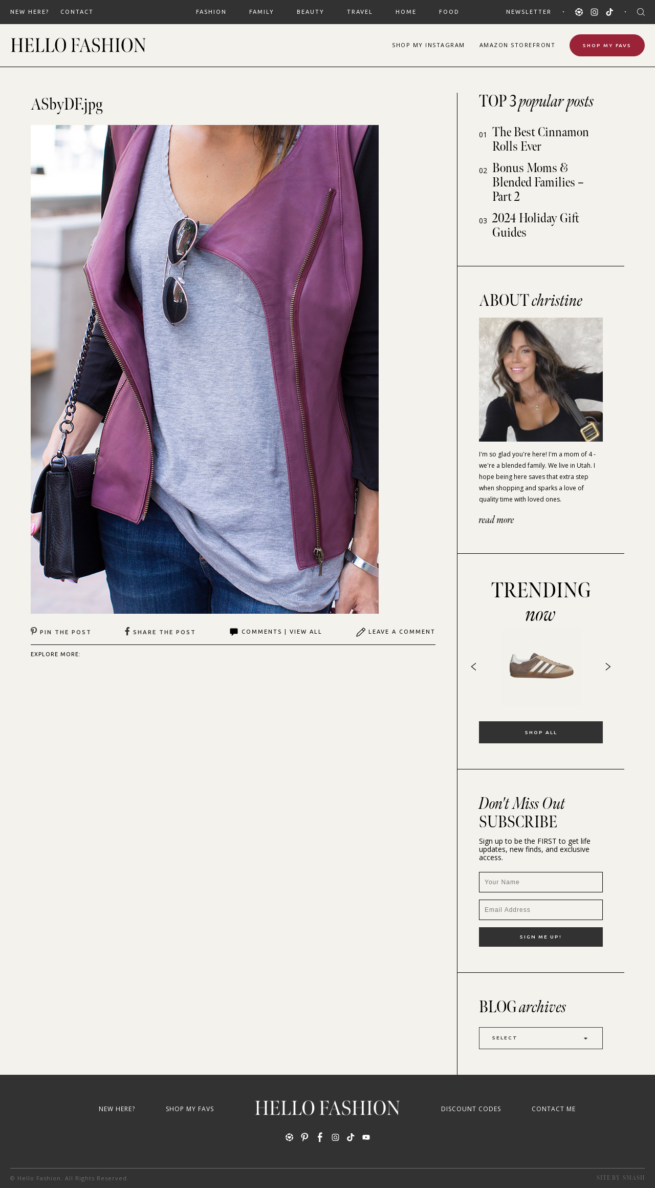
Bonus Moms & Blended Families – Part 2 (538, 182)
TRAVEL (360, 12)
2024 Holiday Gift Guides (535, 226)
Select (541, 1038)
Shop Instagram (428, 45)
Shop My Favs (607, 45)
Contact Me (554, 1108)
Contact (77, 12)
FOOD (449, 12)
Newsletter (529, 12)
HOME (406, 12)
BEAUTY (310, 12)
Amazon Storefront (517, 45)
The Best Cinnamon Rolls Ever (540, 139)
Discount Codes (471, 1108)
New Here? (29, 12)
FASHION (211, 12)
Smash (634, 1178)
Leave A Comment (395, 632)
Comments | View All (275, 632)
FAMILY (261, 12)
